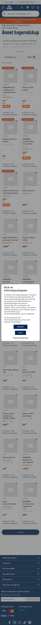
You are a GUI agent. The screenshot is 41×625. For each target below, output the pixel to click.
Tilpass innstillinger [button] (20, 338)
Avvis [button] (20, 333)
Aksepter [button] (20, 327)
